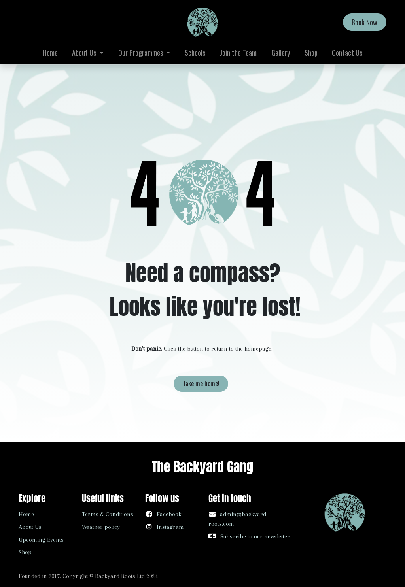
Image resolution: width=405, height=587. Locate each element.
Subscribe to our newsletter (255, 536)
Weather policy (101, 526)
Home (26, 514)
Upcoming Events (41, 539)
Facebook (169, 514)
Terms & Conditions (107, 514)
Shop (25, 552)
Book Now (364, 22)
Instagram (170, 526)
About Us (30, 526)
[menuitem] (50, 52)
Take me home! (201, 383)
